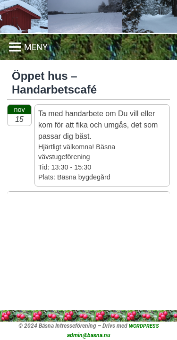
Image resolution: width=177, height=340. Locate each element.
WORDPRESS (144, 326)
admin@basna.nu (88, 335)
